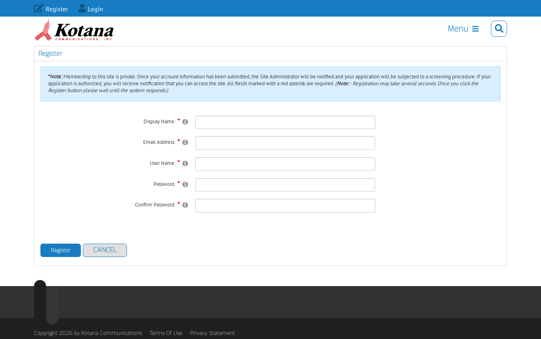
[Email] (285, 153)
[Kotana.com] (80, 31)
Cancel (104, 260)
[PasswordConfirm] (285, 216)
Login (95, 9)
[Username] (285, 174)
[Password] (285, 195)
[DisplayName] (285, 132)
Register (57, 9)
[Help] (185, 131)
